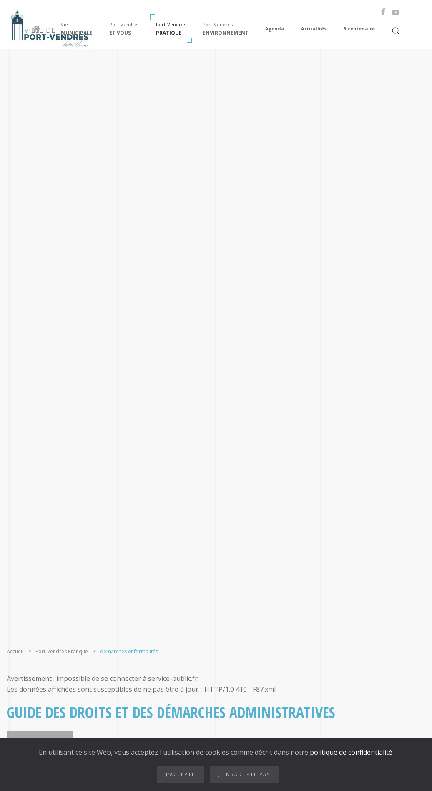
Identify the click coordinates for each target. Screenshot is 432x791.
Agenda (274, 28)
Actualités (314, 28)
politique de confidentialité (350, 752)
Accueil (15, 651)
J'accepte (180, 774)
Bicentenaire (359, 28)
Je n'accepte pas (244, 774)
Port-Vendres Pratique (61, 651)
